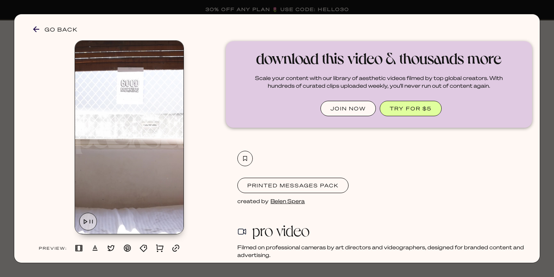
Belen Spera (287, 200)
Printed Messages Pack (293, 185)
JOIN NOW (348, 108)
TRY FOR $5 (411, 108)
